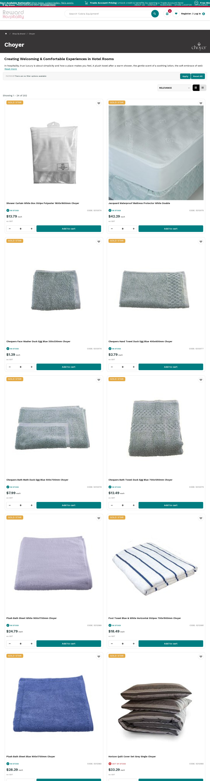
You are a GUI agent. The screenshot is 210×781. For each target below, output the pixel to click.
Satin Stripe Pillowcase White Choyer (78, 589)
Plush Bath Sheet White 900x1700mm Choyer (129, 241)
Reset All (198, 76)
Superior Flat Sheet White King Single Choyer (27, 416)
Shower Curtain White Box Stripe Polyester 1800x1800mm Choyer (24, 154)
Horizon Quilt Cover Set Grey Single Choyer (76, 329)
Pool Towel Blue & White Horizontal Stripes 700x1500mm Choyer (179, 241)
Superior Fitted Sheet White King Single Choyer (79, 416)
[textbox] (133, 17)
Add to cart (35, 177)
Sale (98, 27)
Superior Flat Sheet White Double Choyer (127, 416)
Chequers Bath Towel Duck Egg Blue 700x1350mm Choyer (77, 241)
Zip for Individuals (157, 698)
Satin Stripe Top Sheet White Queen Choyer (180, 591)
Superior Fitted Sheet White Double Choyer (179, 416)
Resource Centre (80, 27)
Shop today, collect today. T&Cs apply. (52, 2)
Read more (11, 69)
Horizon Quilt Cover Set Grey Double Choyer (128, 329)
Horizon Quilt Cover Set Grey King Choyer (178, 329)
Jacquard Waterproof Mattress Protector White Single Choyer (177, 503)
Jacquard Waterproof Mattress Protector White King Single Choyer (128, 503)
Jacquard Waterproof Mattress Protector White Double (74, 154)
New (108, 27)
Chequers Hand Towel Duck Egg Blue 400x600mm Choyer (180, 154)
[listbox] (174, 88)
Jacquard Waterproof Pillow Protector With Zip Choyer (27, 591)
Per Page (15, 625)
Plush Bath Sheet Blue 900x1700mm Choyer (26, 329)
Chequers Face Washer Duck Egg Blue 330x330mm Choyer (129, 154)
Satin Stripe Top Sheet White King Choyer (127, 591)
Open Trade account (52, 697)
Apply (185, 76)
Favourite (47, 105)
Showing (15, 95)
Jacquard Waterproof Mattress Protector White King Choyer (23, 503)
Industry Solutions (53, 27)
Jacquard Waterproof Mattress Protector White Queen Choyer (74, 503)
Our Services (29, 27)
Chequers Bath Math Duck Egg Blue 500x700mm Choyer (25, 241)
